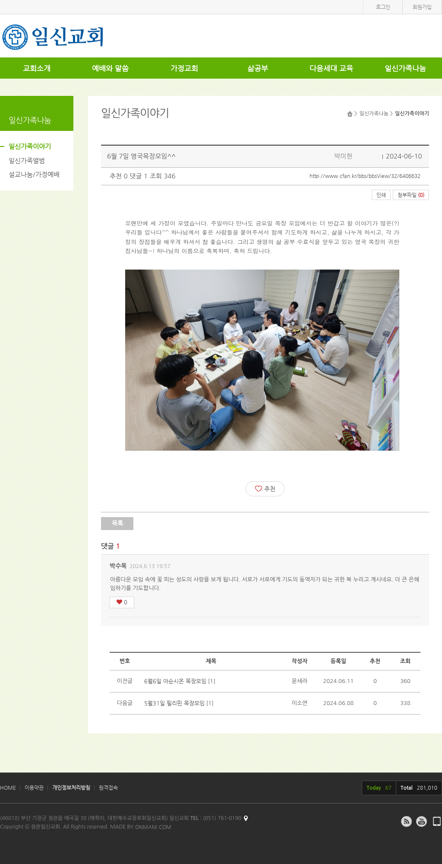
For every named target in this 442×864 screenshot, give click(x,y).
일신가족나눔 (405, 68)
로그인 (383, 7)
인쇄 (381, 195)
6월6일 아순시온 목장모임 (175, 681)
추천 (265, 488)
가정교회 (184, 68)
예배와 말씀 (110, 68)
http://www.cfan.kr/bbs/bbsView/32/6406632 (364, 176)
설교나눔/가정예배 (34, 174)
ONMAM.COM (153, 827)
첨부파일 (411, 195)
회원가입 (422, 7)
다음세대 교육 (331, 68)
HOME (8, 788)
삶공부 (257, 68)
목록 (117, 523)
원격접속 (108, 788)
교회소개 (37, 68)
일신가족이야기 (30, 146)
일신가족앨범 (27, 160)
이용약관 (34, 788)
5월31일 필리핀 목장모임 (174, 703)
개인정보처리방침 (71, 788)
